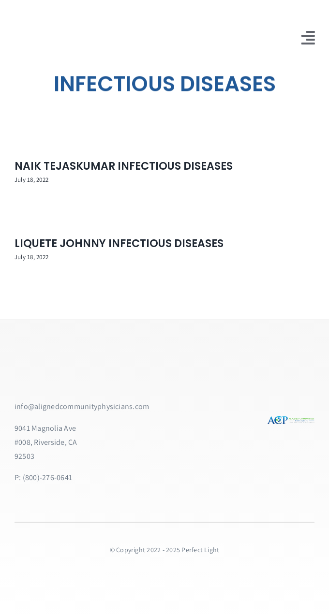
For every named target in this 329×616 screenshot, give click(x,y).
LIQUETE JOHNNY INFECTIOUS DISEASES (119, 243)
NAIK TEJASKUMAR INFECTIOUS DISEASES (124, 166)
